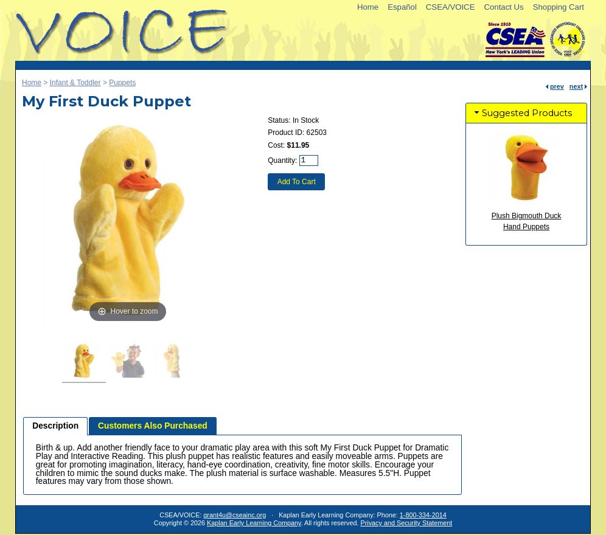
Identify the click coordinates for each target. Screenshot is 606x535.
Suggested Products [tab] (522, 113)
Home (367, 7)
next (576, 86)
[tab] (55, 426)
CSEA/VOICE (450, 7)
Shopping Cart (558, 7)
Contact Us (503, 7)
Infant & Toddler (75, 82)
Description (55, 425)
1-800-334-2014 (423, 515)
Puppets (122, 82)
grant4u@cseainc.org (234, 515)
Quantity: (282, 160)
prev (557, 86)
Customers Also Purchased (152, 425)
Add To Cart (296, 182)
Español (402, 7)
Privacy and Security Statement (407, 522)
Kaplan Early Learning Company (254, 522)
